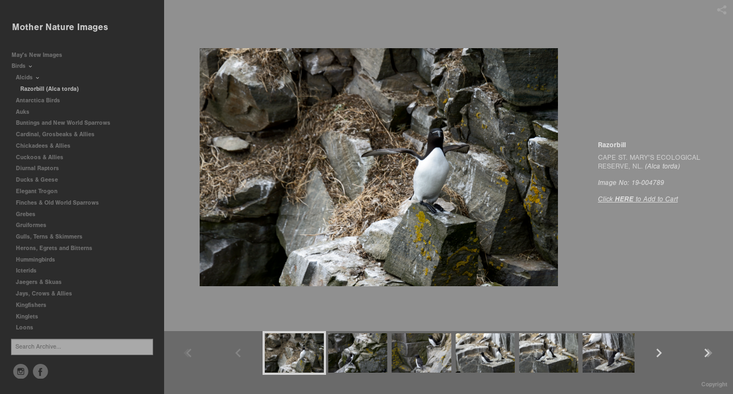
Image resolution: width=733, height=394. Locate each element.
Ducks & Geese (41, 179)
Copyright (714, 384)
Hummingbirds (39, 259)
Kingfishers (35, 305)
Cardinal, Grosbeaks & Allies (55, 134)
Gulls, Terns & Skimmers (53, 236)
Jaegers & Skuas (42, 282)
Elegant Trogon (36, 191)
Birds (22, 65)
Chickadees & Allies (47, 145)
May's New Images (36, 55)
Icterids (26, 270)
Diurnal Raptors (41, 168)
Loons (24, 327)
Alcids (28, 77)
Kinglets (27, 316)
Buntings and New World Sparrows (67, 122)
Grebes (29, 214)
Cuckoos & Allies (43, 157)
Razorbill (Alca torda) (49, 88)
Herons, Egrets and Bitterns (58, 248)
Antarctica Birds (42, 100)
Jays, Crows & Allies (44, 293)
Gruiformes (35, 225)
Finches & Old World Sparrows (57, 202)
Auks (26, 111)
